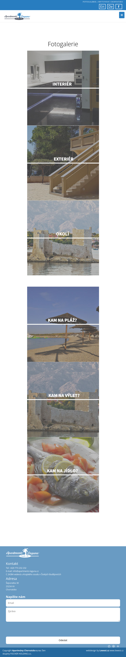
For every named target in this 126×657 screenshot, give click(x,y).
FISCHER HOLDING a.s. (21, 653)
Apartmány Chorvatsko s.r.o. (27, 650)
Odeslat (63, 640)
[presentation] (31, 630)
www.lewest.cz (116, 650)
